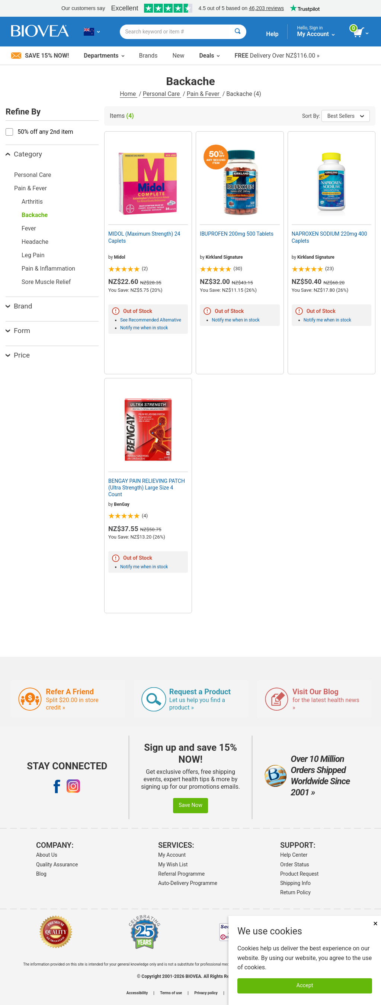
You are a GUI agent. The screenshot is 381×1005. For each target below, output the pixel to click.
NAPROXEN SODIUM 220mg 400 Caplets (329, 237)
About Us (46, 855)
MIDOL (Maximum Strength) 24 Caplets (144, 237)
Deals (209, 55)
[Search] (237, 32)
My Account (172, 855)
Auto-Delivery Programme (187, 883)
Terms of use (171, 993)
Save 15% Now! (40, 55)
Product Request (299, 874)
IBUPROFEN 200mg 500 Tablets (236, 234)
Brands (148, 55)
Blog (41, 874)
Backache (35, 215)
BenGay (121, 504)
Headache (35, 241)
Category (24, 154)
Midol (119, 257)
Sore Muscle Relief (46, 281)
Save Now (190, 805)
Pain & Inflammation (48, 268)
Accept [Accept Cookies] (305, 985)
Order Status (294, 864)
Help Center (293, 855)
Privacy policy (206, 993)
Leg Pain (33, 255)
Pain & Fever (204, 93)
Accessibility (137, 993)
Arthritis (32, 201)
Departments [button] (104, 55)
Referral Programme (181, 874)
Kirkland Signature (224, 257)
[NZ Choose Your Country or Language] (92, 31)
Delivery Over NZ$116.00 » (276, 55)
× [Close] (375, 923)
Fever (29, 228)
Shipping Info (295, 883)
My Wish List (173, 864)
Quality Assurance (57, 864)
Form (18, 330)
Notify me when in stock (144, 327)
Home (128, 93)
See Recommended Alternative (150, 320)
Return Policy (295, 892)
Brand (19, 306)
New (179, 55)
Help (272, 34)
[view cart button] (361, 33)
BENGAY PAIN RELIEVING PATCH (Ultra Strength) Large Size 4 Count (146, 487)
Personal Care (162, 93)
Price (18, 355)
